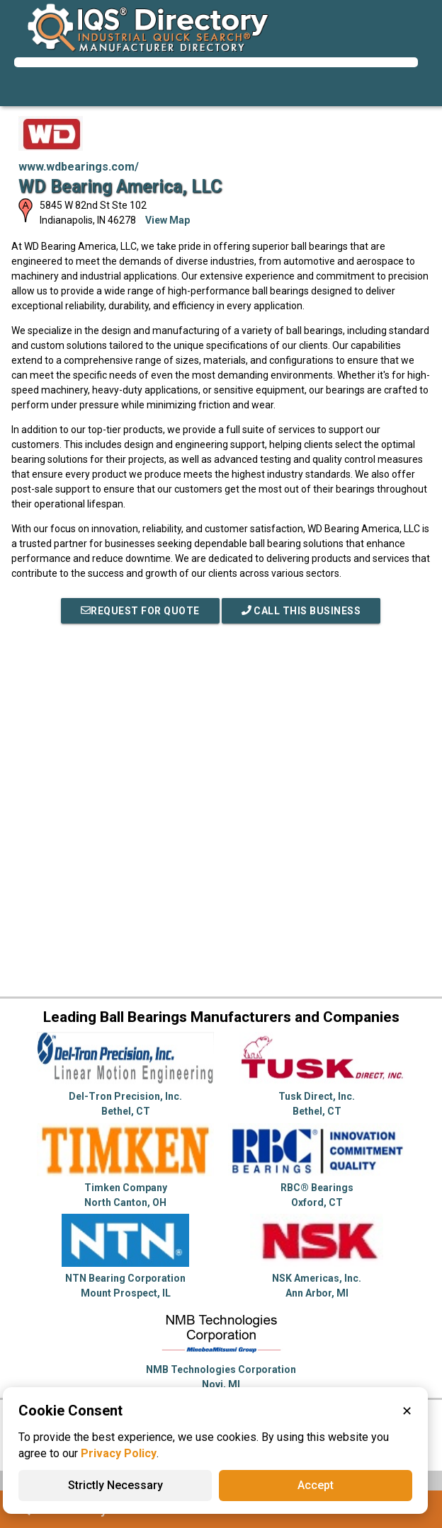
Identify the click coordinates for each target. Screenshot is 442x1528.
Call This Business (301, 610)
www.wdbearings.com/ (78, 166)
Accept (316, 1485)
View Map (167, 220)
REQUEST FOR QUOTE (140, 610)
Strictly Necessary (115, 1485)
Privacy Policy (119, 1453)
